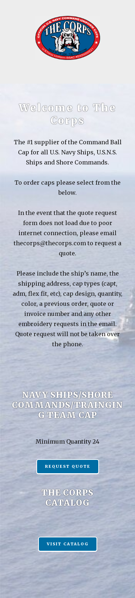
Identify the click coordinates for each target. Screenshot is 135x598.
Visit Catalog (68, 543)
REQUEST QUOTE (67, 466)
